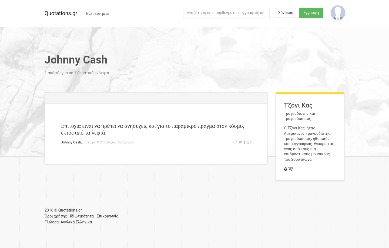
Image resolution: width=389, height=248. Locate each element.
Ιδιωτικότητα (82, 216)
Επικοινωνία (108, 216)
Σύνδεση (285, 13)
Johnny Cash (71, 142)
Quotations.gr (61, 13)
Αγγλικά (68, 222)
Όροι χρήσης (56, 216)
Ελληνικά (84, 222)
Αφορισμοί (126, 142)
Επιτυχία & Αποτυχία (98, 142)
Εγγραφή (311, 13)
